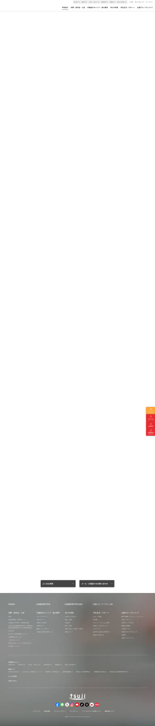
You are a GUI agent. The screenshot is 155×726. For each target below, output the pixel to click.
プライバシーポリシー (60, 711)
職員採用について (109, 711)
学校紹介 (11, 604)
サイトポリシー (74, 711)
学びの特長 (69, 612)
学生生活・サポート (101, 612)
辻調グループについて (130, 612)
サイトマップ (36, 711)
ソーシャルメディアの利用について (91, 711)
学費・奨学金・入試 (16, 612)
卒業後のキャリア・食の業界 (48, 612)
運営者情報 (47, 711)
